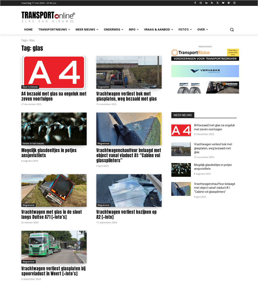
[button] (232, 29)
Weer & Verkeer (30, 86)
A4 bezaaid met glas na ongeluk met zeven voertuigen (53, 96)
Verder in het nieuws (33, 143)
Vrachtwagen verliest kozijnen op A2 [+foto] (126, 214)
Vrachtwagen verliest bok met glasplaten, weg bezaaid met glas (126, 96)
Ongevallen (103, 86)
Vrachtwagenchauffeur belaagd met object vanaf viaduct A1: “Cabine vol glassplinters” (128, 155)
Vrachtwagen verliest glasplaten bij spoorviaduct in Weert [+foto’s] (53, 271)
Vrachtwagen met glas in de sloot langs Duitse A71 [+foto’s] (51, 214)
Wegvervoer (103, 143)
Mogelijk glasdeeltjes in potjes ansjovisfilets (49, 153)
